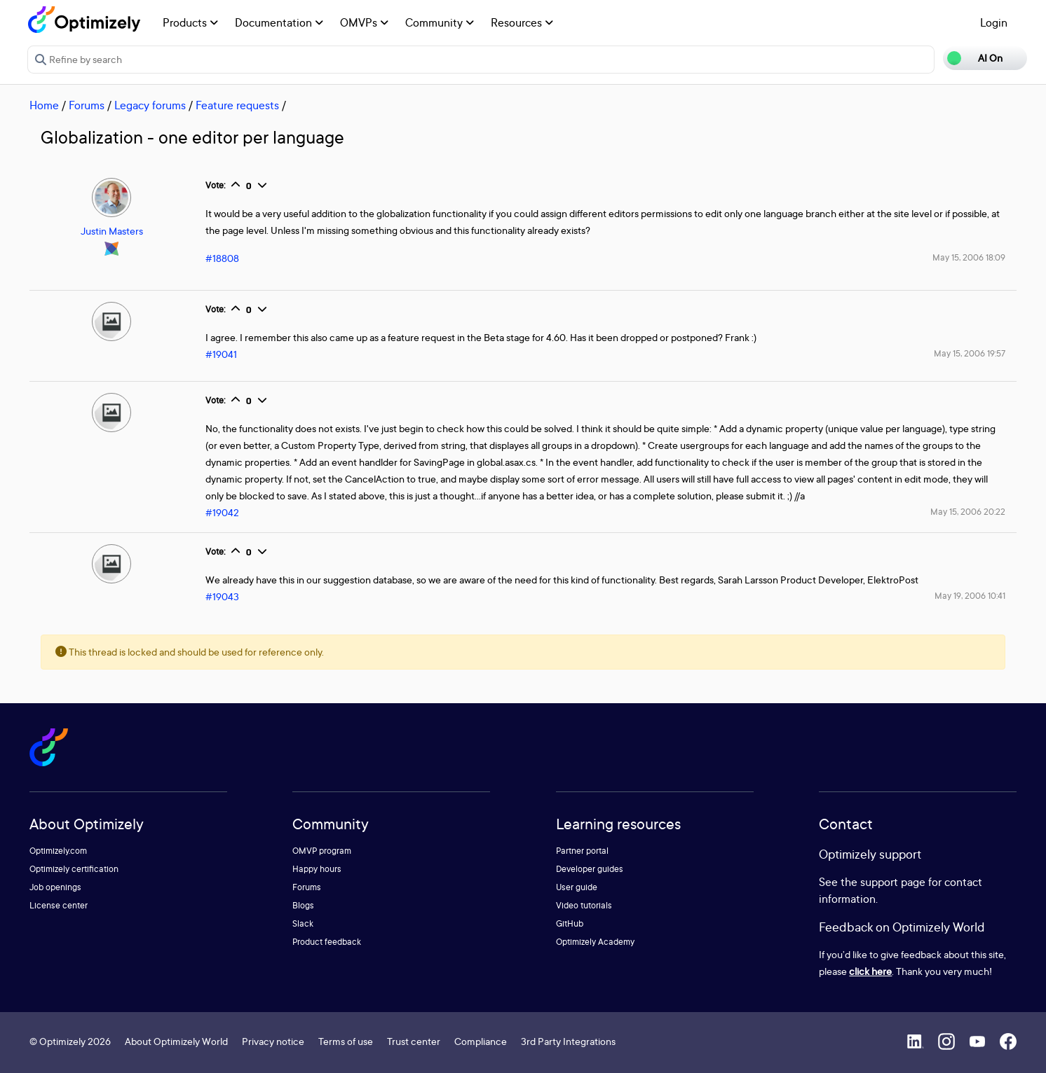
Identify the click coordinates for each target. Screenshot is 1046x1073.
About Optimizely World (176, 1041)
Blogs (303, 905)
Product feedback (326, 942)
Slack (302, 923)
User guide (576, 887)
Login (993, 22)
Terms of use (345, 1041)
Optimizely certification (73, 869)
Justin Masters (112, 230)
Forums (86, 105)
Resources (522, 22)
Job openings (55, 887)
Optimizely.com (58, 851)
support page (892, 881)
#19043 (222, 596)
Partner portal (582, 851)
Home (44, 105)
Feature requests (237, 105)
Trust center (413, 1041)
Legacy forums (150, 105)
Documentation (279, 22)
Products (190, 22)
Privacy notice (273, 1041)
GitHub (569, 923)
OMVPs (364, 22)
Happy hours (316, 869)
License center (58, 905)
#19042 (222, 512)
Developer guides (589, 869)
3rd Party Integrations (568, 1041)
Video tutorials (584, 905)
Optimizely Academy (595, 942)
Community (439, 22)
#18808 (222, 258)
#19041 (221, 354)
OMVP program (321, 851)
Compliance (480, 1041)
